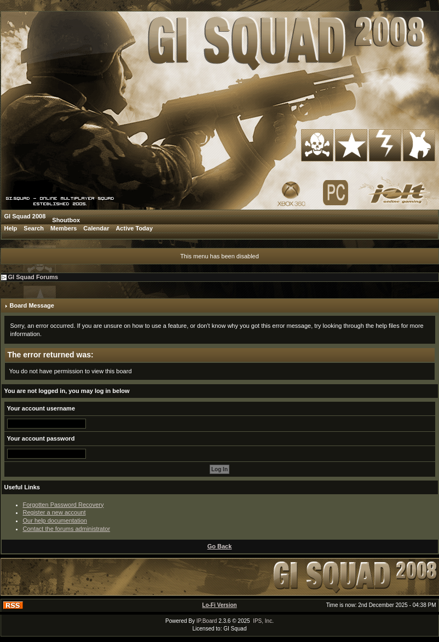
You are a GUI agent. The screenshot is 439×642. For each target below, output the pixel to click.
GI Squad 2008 (25, 216)
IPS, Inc (262, 621)
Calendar (96, 228)
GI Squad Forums (33, 277)
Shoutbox (66, 220)
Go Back (219, 546)
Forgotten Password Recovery (63, 504)
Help (11, 228)
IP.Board (207, 621)
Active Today (134, 228)
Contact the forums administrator (67, 528)
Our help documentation (55, 520)
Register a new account (54, 512)
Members (63, 228)
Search (34, 228)
